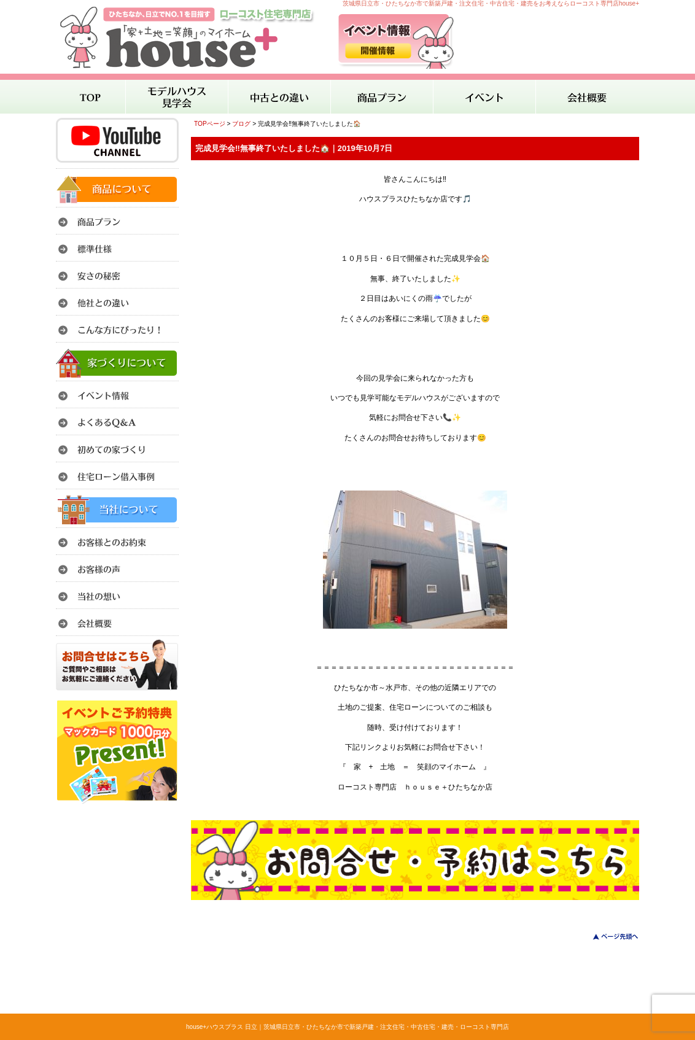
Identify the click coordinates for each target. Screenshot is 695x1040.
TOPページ (209, 123)
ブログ (241, 123)
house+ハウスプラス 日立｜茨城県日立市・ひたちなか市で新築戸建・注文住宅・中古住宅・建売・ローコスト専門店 (347, 1026)
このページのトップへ (608, 936)
